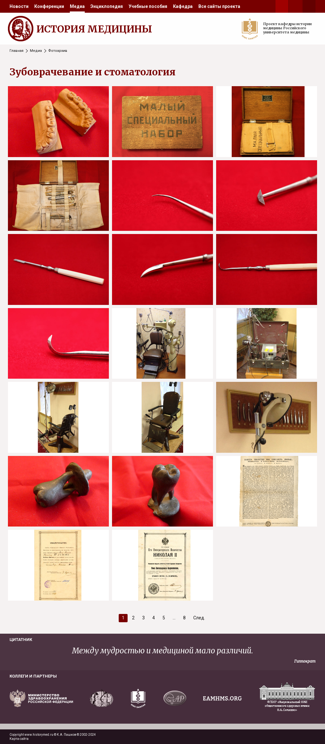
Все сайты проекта (219, 6)
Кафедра (183, 6)
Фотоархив (57, 51)
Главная (16, 51)
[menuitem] (19, 6)
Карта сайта (19, 739)
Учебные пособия (148, 6)
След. (199, 617)
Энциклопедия (106, 6)
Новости (19, 6)
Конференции (49, 6)
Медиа (77, 6)
